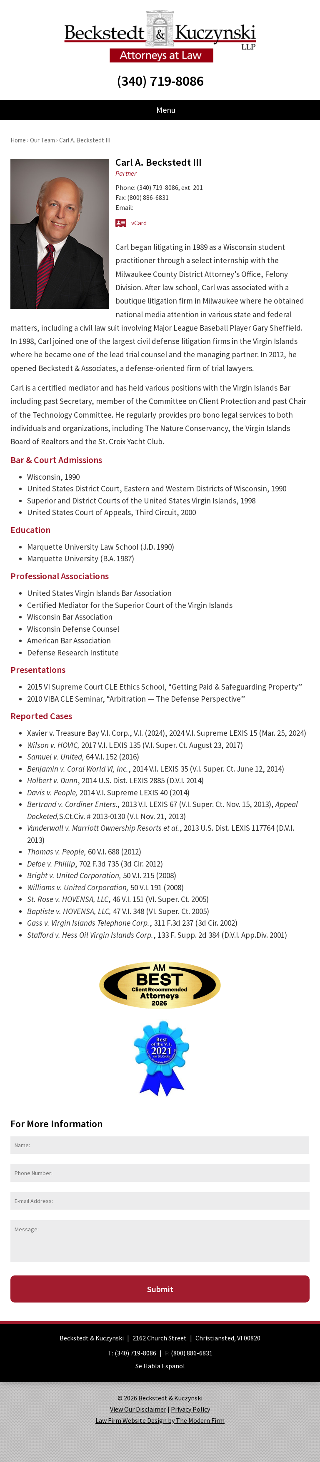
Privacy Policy (190, 1409)
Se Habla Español (160, 1366)
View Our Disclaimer (138, 1409)
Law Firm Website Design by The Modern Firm (160, 1420)
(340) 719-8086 (160, 81)
